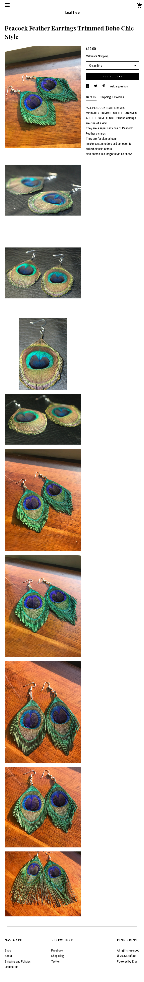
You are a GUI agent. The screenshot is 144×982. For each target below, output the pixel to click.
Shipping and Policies (18, 961)
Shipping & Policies (112, 97)
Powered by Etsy (127, 961)
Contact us (11, 967)
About (8, 956)
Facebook (57, 950)
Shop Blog (57, 956)
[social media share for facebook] (88, 86)
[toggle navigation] (7, 5)
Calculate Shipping (97, 56)
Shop (8, 950)
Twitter (55, 961)
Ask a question (119, 86)
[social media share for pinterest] (104, 86)
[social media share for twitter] (96, 86)
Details (91, 97)
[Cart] (139, 6)
